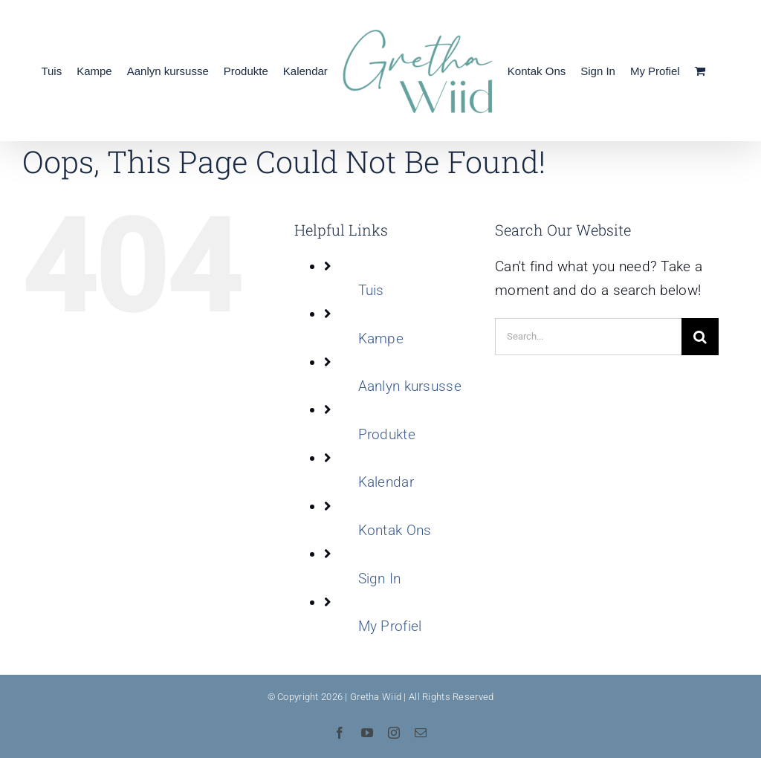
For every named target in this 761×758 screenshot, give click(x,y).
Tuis (371, 290)
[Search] (700, 336)
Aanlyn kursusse (410, 386)
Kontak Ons (395, 530)
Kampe (381, 338)
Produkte (386, 434)
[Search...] (588, 336)
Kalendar (386, 481)
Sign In (379, 578)
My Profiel (390, 626)
